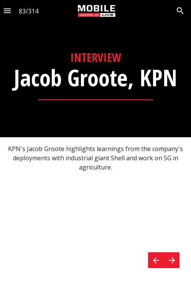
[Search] (180, 11)
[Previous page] (156, 260)
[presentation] (95, 68)
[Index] (7, 11)
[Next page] (171, 260)
